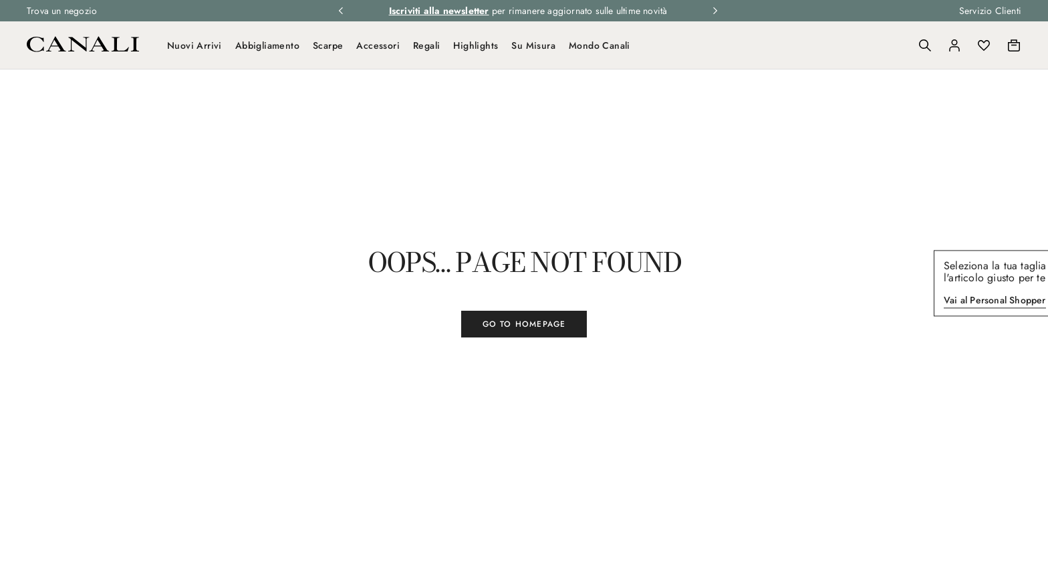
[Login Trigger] (954, 45)
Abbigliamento (267, 45)
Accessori (378, 45)
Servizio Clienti (990, 10)
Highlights (475, 45)
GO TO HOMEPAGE (524, 324)
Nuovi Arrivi (194, 45)
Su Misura (533, 45)
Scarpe (328, 45)
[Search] (925, 45)
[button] (925, 45)
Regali (426, 45)
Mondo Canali (599, 45)
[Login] (954, 45)
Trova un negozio (62, 10)
